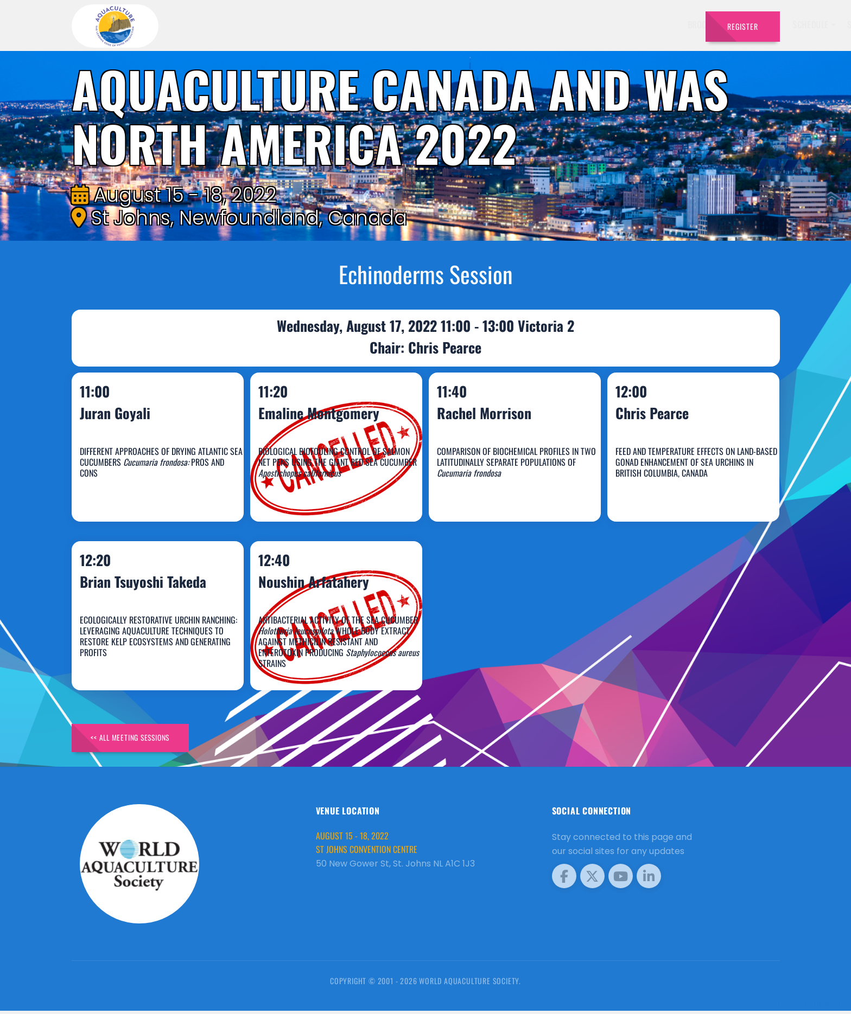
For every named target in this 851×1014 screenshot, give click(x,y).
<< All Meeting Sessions (136, 740)
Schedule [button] (516, 24)
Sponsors (571, 24)
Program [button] (620, 24)
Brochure (411, 24)
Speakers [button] (461, 24)
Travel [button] (669, 24)
